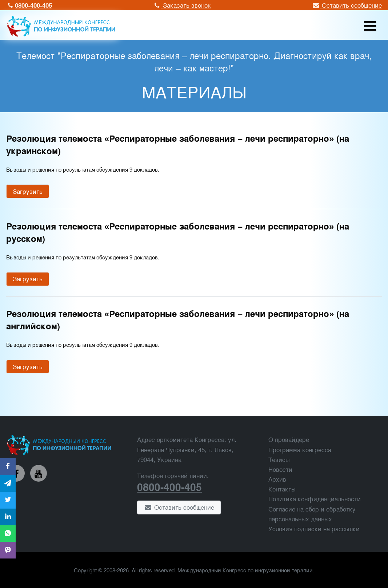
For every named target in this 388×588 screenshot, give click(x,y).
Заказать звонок (181, 4)
